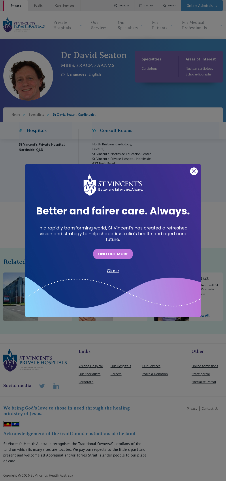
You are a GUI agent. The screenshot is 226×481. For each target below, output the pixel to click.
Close (113, 271)
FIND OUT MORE (113, 254)
